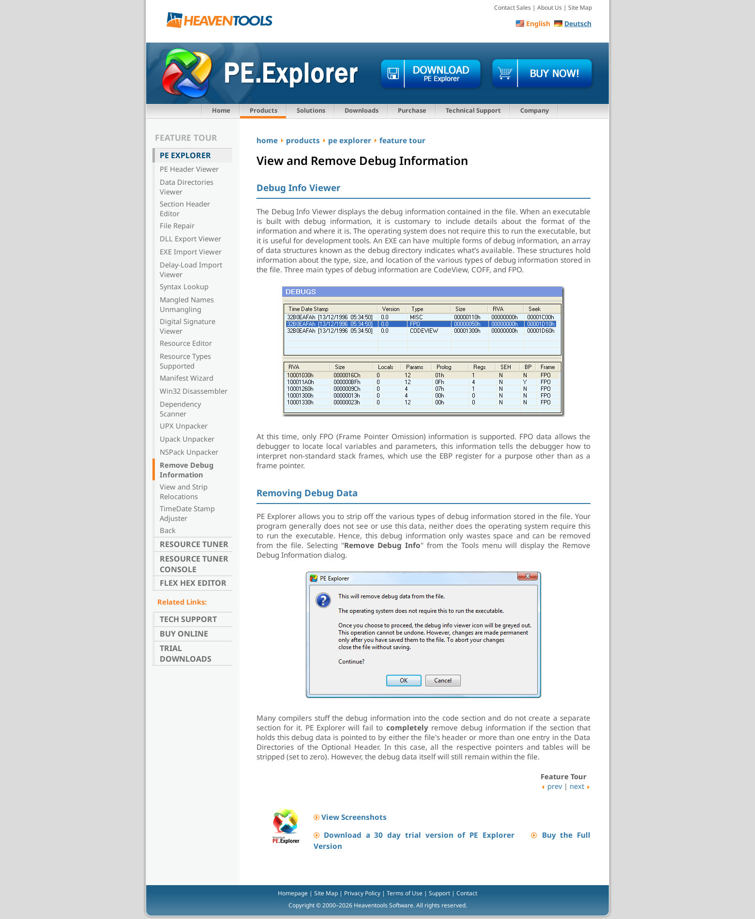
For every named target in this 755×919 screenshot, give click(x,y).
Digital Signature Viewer (187, 326)
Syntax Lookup (184, 286)
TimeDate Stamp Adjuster (187, 513)
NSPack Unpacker (189, 452)
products (303, 140)
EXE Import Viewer (191, 251)
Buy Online (184, 633)
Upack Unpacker (187, 439)
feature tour (402, 140)
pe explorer (349, 140)
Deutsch (577, 23)
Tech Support (188, 619)
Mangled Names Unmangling (187, 304)
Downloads (361, 110)
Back (168, 530)
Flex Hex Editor (193, 583)
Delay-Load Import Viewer (191, 269)
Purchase (412, 110)
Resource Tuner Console (194, 564)
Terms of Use (405, 893)
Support (439, 893)
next (577, 786)
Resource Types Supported (185, 361)
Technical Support (473, 110)
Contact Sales (512, 7)
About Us (549, 7)
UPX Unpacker (184, 425)
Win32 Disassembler (193, 391)
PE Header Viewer (189, 169)
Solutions (311, 110)
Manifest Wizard (186, 378)
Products (263, 110)
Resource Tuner (194, 544)
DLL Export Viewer (190, 238)
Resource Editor (186, 343)
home (267, 140)
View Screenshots (354, 817)
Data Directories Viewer (186, 186)
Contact (466, 893)
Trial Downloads (185, 653)
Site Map (580, 7)
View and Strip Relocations (184, 491)
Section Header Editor (185, 208)
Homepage (293, 893)
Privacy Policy (362, 893)
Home (221, 110)
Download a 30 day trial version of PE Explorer (419, 835)
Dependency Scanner (180, 408)
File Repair (177, 225)
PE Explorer (185, 155)
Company (534, 110)
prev (554, 786)
